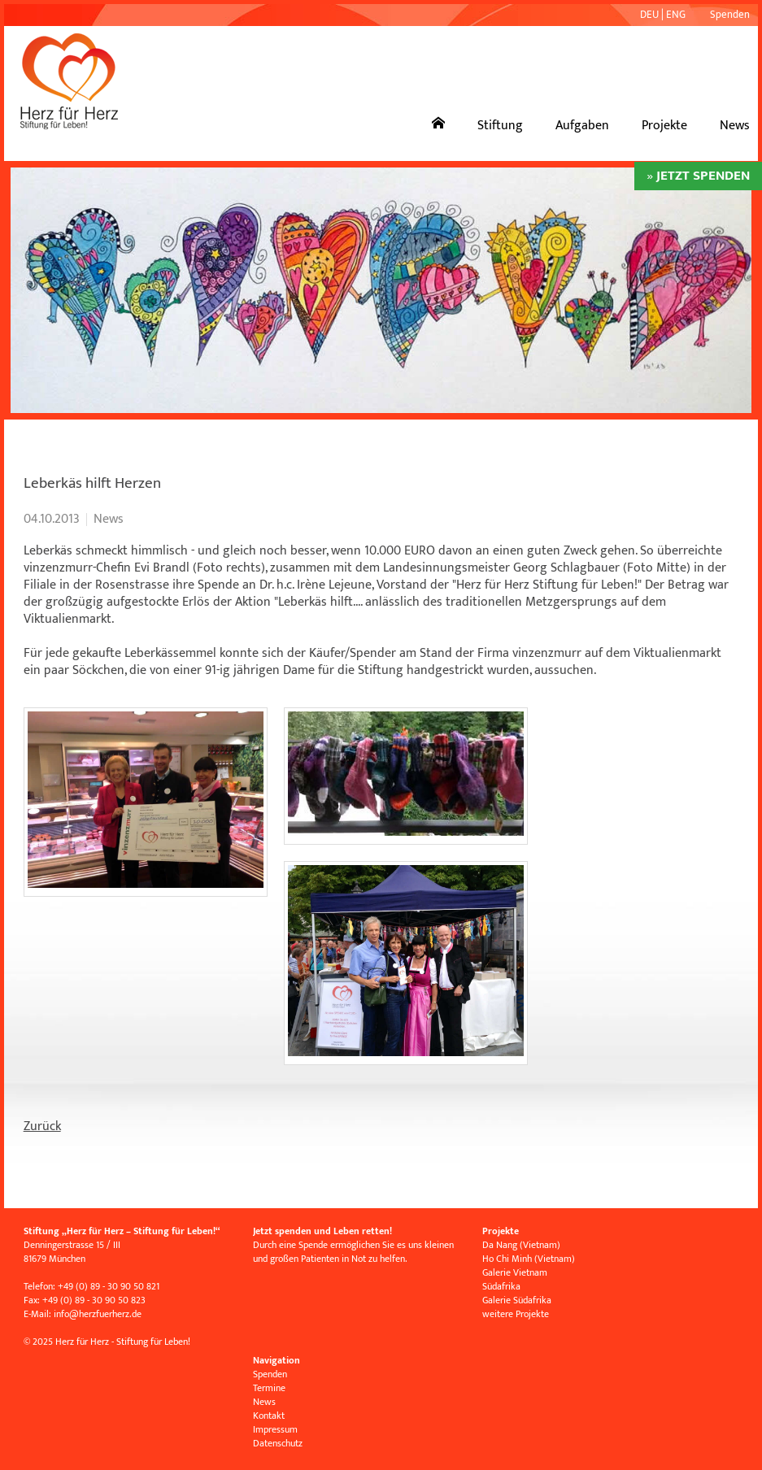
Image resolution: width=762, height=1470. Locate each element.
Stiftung (500, 126)
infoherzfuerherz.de (98, 1314)
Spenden (730, 15)
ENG (676, 15)
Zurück (42, 1126)
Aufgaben (582, 126)
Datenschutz (278, 1443)
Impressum (275, 1429)
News (735, 126)
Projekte (664, 126)
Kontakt (269, 1415)
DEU (649, 15)
